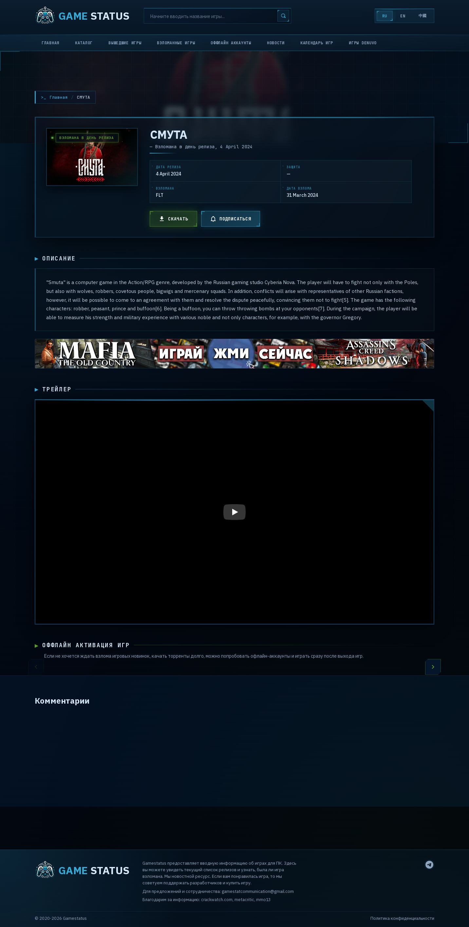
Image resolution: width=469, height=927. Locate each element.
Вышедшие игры (124, 43)
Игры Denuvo (363, 43)
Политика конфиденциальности (402, 918)
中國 (423, 15)
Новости (276, 43)
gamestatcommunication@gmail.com (258, 891)
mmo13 (263, 899)
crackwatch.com (217, 899)
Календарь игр (316, 43)
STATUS (82, 15)
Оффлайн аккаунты (231, 43)
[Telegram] (429, 865)
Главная (50, 43)
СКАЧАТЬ (173, 219)
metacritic (244, 899)
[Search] (217, 16)
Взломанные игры (176, 43)
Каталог (84, 43)
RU (384, 16)
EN (402, 16)
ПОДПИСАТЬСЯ (230, 219)
